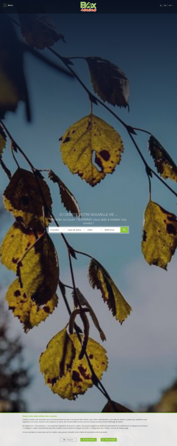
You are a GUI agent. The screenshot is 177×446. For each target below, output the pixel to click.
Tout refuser (89, 440)
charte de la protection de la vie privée (93, 432)
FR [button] (169, 6)
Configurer (69, 440)
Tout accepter (110, 440)
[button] (57, 230)
